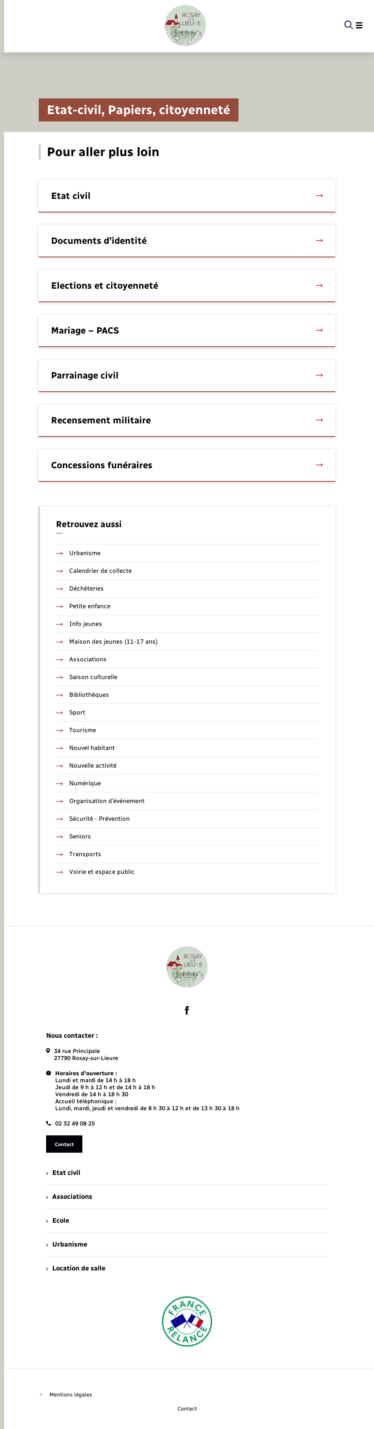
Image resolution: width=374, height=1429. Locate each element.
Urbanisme (78, 553)
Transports (78, 854)
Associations (81, 659)
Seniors (73, 836)
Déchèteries (80, 588)
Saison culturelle (86, 677)
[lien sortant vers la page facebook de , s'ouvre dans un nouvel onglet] (187, 1010)
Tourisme (76, 730)
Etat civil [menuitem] (63, 1173)
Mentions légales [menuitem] (70, 1395)
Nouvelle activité (86, 765)
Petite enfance (83, 606)
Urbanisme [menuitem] (66, 1244)
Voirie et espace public (95, 872)
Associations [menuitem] (69, 1196)
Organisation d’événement (100, 801)
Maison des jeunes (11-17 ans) (107, 641)
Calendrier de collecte (94, 570)
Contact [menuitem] (187, 1409)
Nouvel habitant (85, 748)
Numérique (78, 783)
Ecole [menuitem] (57, 1220)
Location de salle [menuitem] (75, 1268)
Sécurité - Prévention (93, 818)
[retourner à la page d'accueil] (185, 25)
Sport (70, 712)
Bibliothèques (82, 694)
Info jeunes (79, 624)
